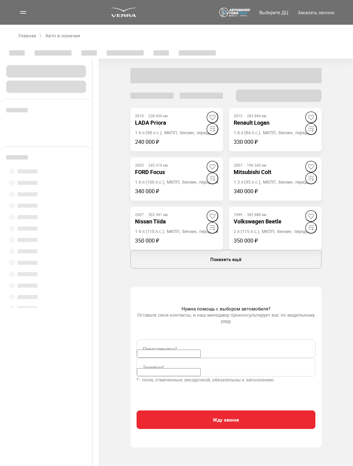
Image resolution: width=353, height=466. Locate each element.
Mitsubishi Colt (252, 172)
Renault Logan (251, 122)
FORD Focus (150, 172)
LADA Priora (150, 122)
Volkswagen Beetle (257, 221)
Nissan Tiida (150, 221)
